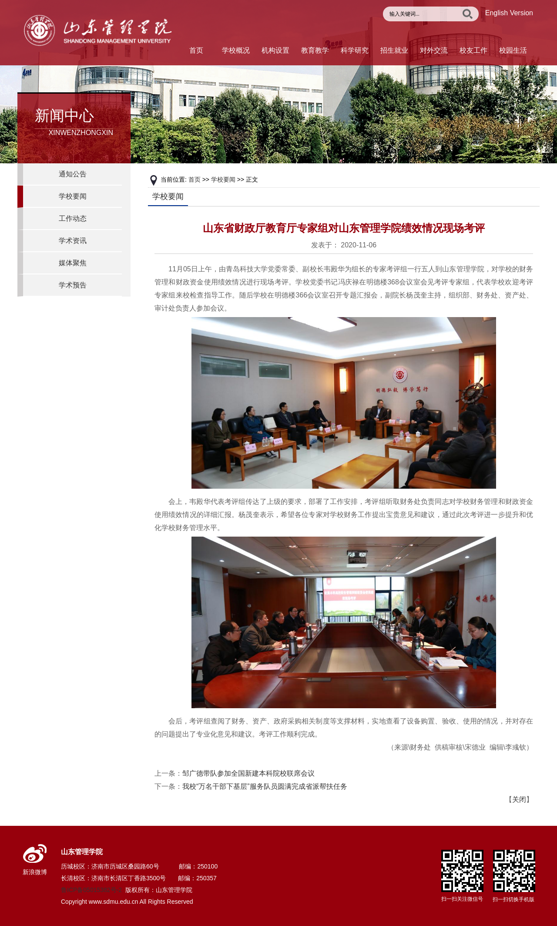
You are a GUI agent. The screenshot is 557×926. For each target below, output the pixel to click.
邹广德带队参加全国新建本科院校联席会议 (248, 773)
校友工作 (473, 50)
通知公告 (73, 174)
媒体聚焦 (73, 263)
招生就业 (394, 50)
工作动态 (73, 218)
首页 (196, 50)
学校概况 (236, 50)
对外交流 (434, 50)
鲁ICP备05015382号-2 (91, 889)
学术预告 (73, 285)
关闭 (519, 799)
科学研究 (355, 50)
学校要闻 (73, 196)
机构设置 (275, 50)
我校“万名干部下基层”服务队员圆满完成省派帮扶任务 (264, 786)
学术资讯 (73, 240)
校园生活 (513, 50)
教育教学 (315, 50)
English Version (509, 13)
